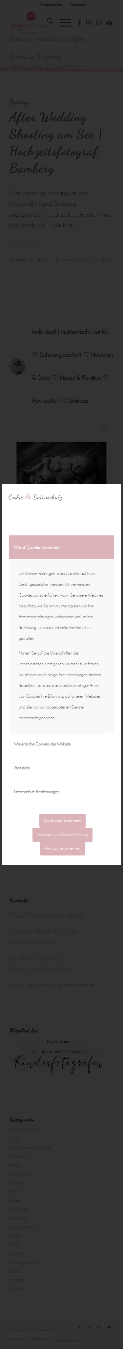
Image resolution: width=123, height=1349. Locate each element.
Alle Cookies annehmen (62, 848)
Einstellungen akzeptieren (62, 820)
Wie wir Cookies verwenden (37, 547)
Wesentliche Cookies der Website (42, 744)
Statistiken (22, 767)
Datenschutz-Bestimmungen (36, 791)
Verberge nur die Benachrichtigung (62, 834)
